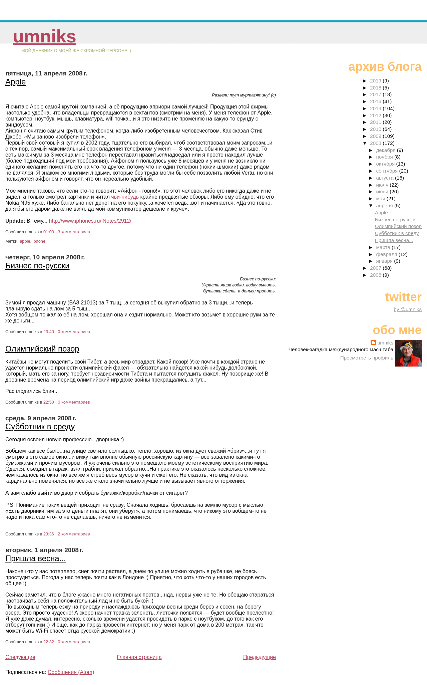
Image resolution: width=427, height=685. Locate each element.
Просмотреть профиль (366, 358)
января (385, 261)
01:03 (48, 231)
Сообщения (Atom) (71, 672)
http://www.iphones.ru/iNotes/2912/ (90, 221)
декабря (386, 150)
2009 (376, 136)
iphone (39, 241)
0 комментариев (74, 331)
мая (381, 198)
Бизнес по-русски (37, 265)
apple (25, 241)
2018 (376, 87)
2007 (376, 268)
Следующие (20, 657)
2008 (376, 143)
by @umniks (408, 309)
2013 (376, 108)
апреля (385, 205)
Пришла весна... (35, 558)
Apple (15, 81)
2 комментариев (74, 533)
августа (385, 178)
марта (384, 247)
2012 (376, 115)
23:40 (48, 331)
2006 (376, 275)
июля (383, 185)
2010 (376, 129)
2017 (376, 94)
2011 (376, 122)
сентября (387, 171)
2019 (376, 80)
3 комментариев (74, 231)
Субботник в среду (40, 426)
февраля (387, 254)
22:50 (48, 402)
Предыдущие (259, 657)
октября (386, 164)
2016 (376, 101)
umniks (44, 36)
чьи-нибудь (125, 197)
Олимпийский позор (42, 348)
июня (383, 191)
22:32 (48, 641)
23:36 (48, 533)
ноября (385, 157)
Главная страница (139, 657)
